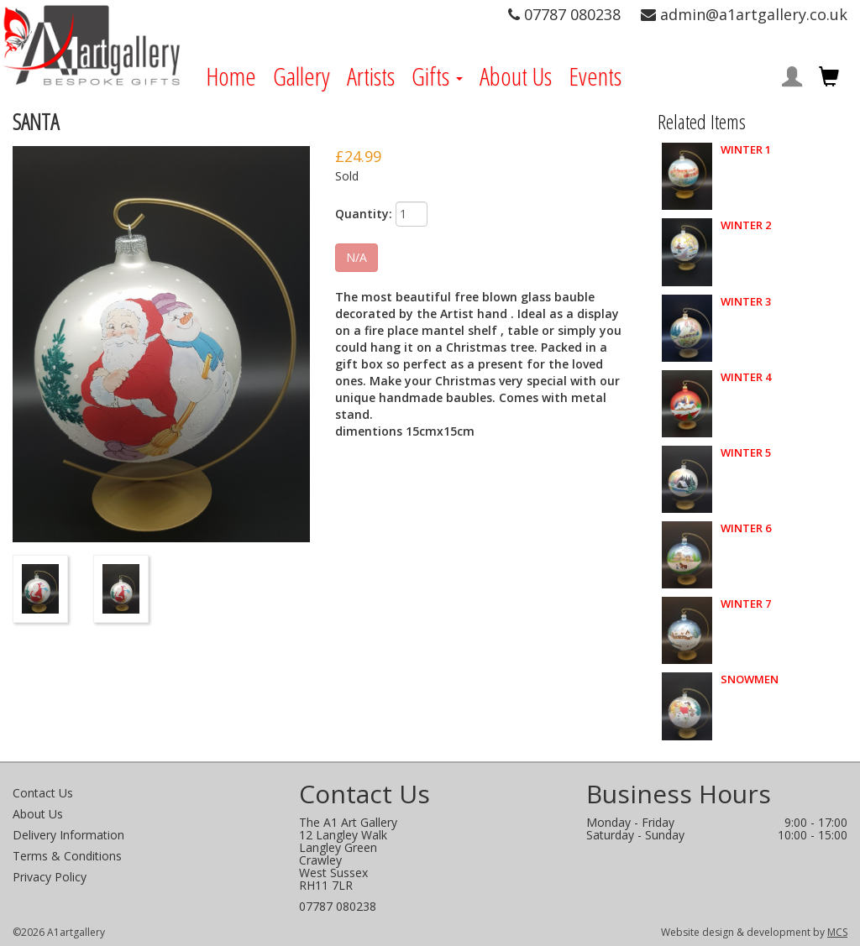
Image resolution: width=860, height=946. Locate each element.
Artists (371, 76)
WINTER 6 (746, 528)
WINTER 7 (746, 604)
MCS (837, 932)
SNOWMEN (750, 679)
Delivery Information (68, 835)
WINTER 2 (746, 225)
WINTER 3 (746, 302)
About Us (516, 76)
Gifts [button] (437, 76)
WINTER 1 (746, 150)
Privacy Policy (50, 877)
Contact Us (43, 793)
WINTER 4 (746, 377)
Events (595, 76)
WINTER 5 (746, 453)
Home (231, 76)
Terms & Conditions (67, 856)
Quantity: (363, 214)
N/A (356, 257)
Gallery (301, 76)
